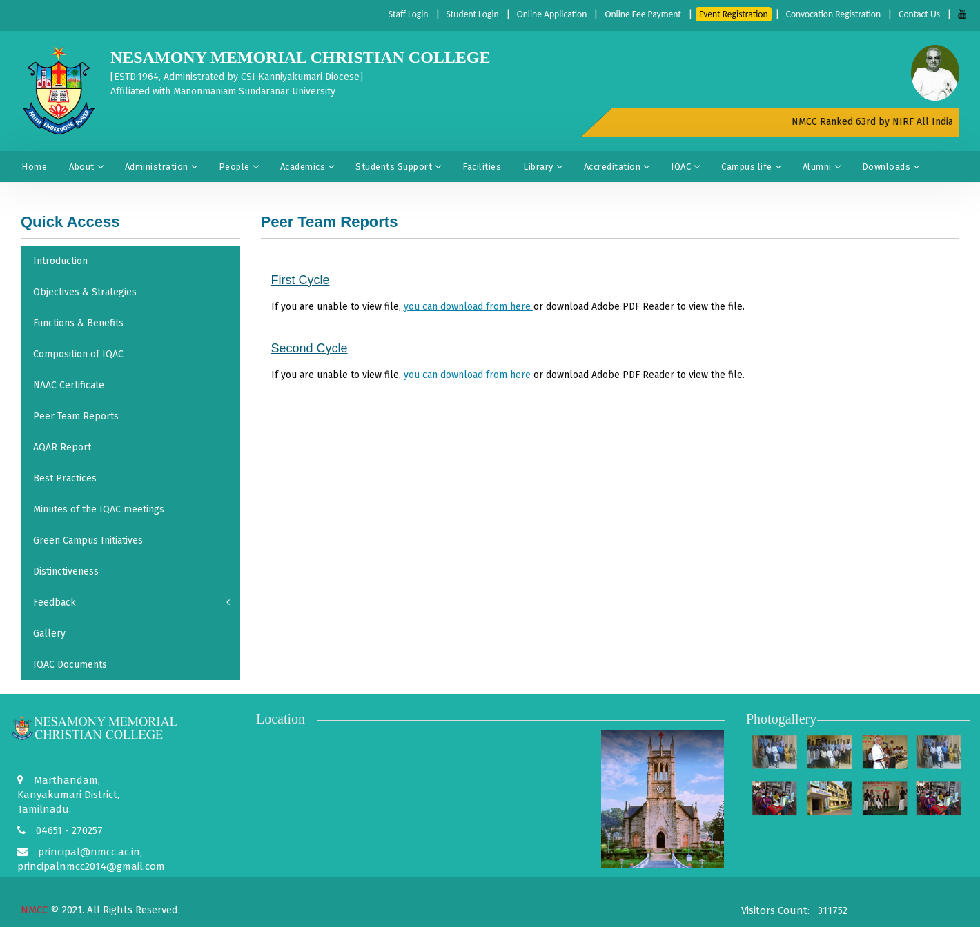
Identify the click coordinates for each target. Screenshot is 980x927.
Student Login (462, 14)
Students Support (397, 166)
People (238, 166)
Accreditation (616, 166)
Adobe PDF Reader (632, 306)
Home (34, 166)
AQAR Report (62, 447)
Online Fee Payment (636, 14)
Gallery (49, 633)
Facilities (481, 166)
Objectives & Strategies (85, 292)
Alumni (821, 166)
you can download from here (468, 306)
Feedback (131, 602)
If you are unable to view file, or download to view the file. (508, 306)
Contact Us (918, 14)
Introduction (60, 261)
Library (542, 166)
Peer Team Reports (76, 416)
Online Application (543, 14)
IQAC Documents (70, 664)
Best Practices (65, 478)
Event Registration (728, 14)
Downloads (890, 166)
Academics (307, 166)
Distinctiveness (66, 571)
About (86, 166)
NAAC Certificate (68, 385)
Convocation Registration (830, 14)
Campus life (751, 166)
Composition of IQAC (78, 354)
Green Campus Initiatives (88, 540)
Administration (161, 166)
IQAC (685, 166)
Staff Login (395, 14)
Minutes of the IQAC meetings (98, 509)
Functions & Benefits (78, 323)
